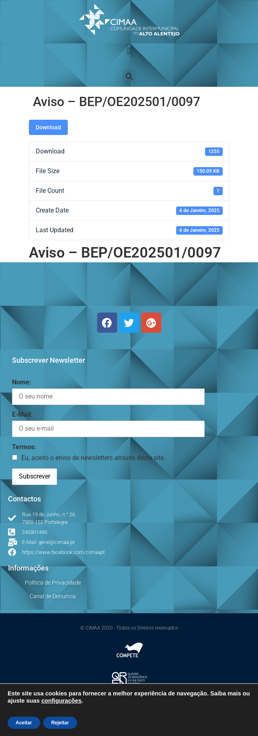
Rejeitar (60, 723)
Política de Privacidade (53, 582)
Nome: (21, 382)
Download (48, 127)
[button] (129, 50)
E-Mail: (22, 414)
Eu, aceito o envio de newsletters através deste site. (93, 458)
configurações (61, 700)
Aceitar (24, 723)
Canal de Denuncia (53, 596)
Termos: (24, 447)
